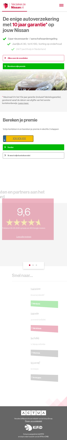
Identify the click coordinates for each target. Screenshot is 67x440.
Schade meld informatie (43, 328)
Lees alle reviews (22, 235)
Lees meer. (23, 103)
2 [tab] (33, 265)
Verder (11, 147)
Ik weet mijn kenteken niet (19, 155)
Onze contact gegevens (43, 377)
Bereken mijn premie (16, 66)
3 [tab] (37, 265)
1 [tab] (30, 265)
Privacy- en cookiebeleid (33, 421)
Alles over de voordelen (18, 58)
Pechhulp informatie (43, 353)
